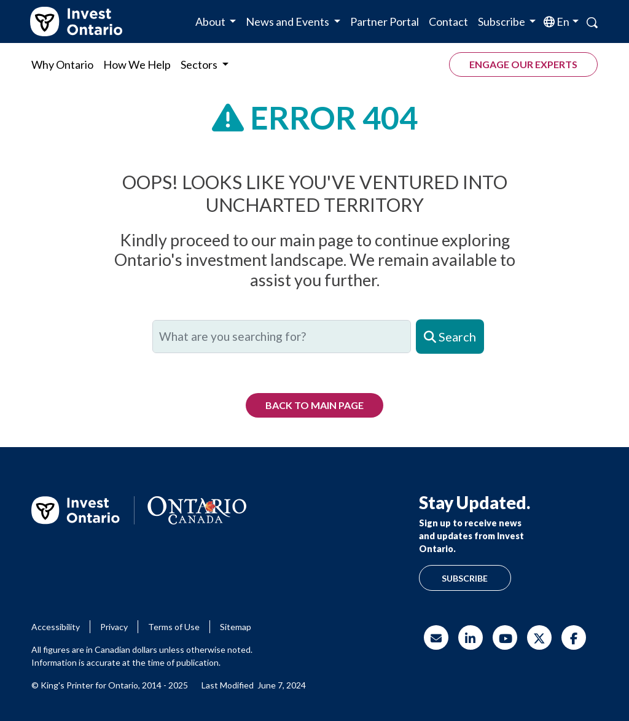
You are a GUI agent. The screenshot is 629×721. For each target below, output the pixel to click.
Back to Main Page (314, 405)
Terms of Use (174, 627)
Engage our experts (523, 64)
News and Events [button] (288, 21)
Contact (448, 21)
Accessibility (55, 627)
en (562, 21)
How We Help (137, 64)
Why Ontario (62, 64)
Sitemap (235, 627)
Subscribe (465, 578)
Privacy (114, 627)
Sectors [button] (200, 64)
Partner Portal (384, 21)
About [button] (211, 21)
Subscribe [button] (502, 21)
